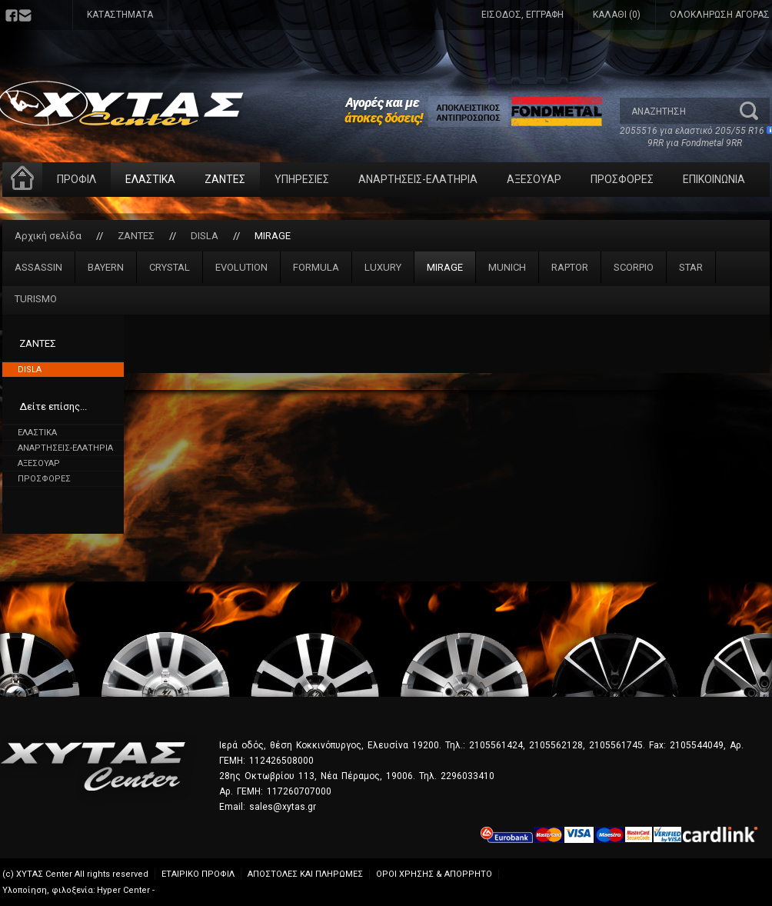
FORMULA (316, 267)
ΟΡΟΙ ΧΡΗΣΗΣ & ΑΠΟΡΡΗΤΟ (434, 874)
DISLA (204, 235)
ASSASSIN (38, 267)
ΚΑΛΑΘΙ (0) (617, 14)
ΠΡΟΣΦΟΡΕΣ (622, 179)
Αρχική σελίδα (48, 235)
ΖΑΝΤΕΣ (225, 179)
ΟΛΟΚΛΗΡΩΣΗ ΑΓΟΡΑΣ (720, 14)
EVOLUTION (241, 267)
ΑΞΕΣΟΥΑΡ (534, 179)
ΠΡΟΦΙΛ (76, 179)
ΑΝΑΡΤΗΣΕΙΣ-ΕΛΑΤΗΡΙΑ (418, 179)
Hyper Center (123, 890)
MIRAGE (273, 235)
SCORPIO (634, 267)
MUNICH (507, 267)
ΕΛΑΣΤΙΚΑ (150, 179)
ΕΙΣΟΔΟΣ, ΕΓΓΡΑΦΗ (522, 14)
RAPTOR (569, 267)
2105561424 (496, 745)
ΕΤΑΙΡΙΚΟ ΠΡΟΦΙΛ (198, 874)
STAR (691, 267)
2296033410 (467, 776)
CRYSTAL (169, 267)
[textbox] (679, 111)
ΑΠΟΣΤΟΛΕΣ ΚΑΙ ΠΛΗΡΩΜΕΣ (305, 874)
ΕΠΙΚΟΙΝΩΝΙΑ (714, 179)
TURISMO (36, 299)
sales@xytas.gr (282, 806)
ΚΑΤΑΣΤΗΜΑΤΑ (120, 14)
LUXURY (382, 267)
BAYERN (106, 267)
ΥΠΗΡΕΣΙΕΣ (302, 179)
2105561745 (616, 745)
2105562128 (556, 745)
